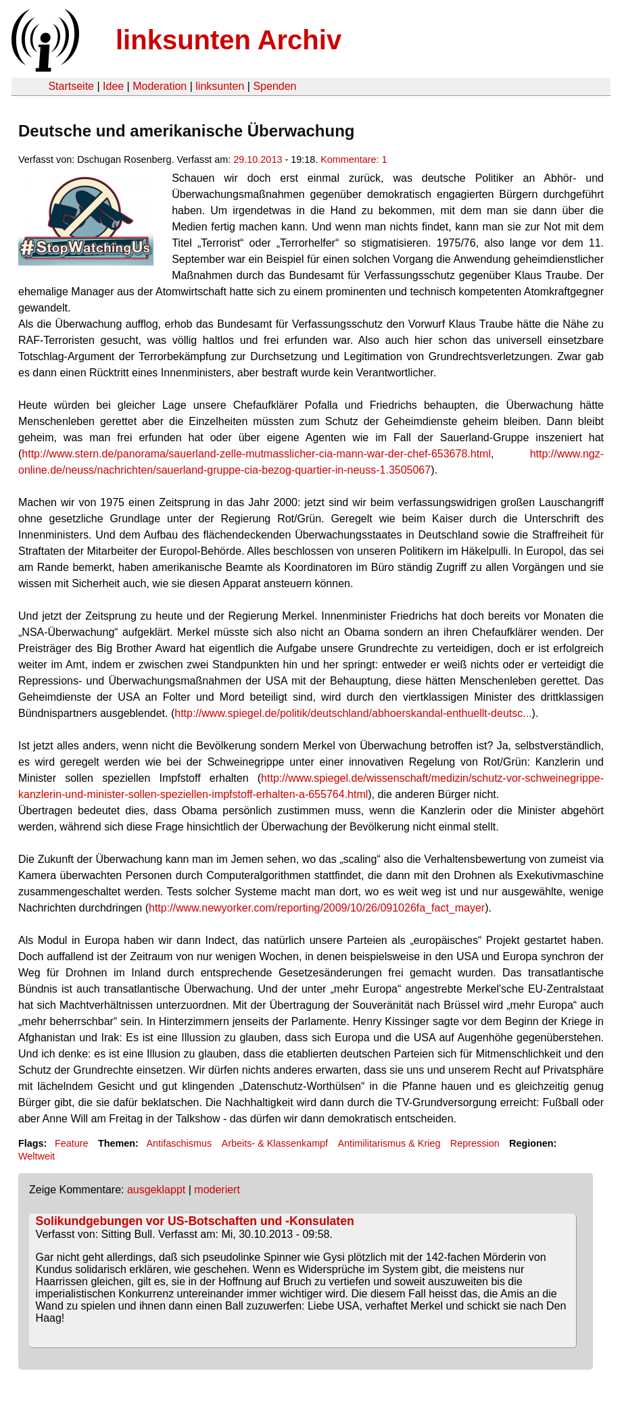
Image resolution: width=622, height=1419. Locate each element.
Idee (113, 86)
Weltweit (36, 1156)
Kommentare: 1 (353, 159)
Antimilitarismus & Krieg (389, 1143)
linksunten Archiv (228, 40)
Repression (475, 1143)
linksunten (219, 86)
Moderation (160, 86)
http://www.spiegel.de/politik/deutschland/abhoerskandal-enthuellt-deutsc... (352, 713)
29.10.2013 (257, 159)
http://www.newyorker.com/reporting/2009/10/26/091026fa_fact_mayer (317, 908)
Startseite (71, 86)
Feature (72, 1143)
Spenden (274, 86)
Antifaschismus (179, 1143)
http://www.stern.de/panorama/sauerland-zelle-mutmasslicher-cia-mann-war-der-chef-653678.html (256, 453)
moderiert (217, 1189)
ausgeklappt (156, 1189)
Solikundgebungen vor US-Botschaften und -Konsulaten (195, 1221)
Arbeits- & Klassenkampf (275, 1143)
